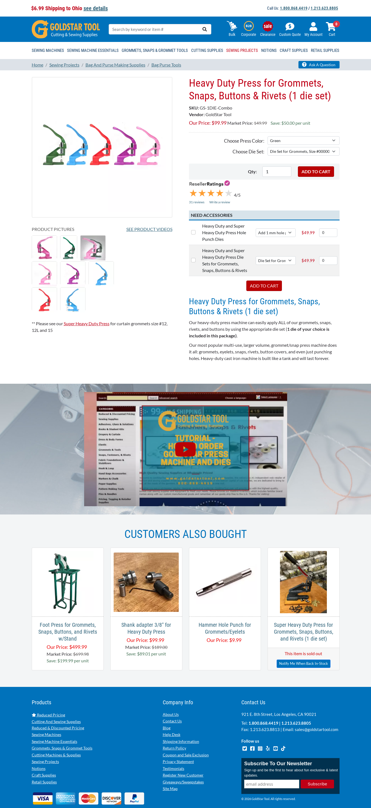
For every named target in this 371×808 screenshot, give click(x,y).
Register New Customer (183, 757)
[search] (204, 29)
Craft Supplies (44, 757)
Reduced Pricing (48, 697)
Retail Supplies (44, 764)
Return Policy (174, 730)
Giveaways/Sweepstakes (183, 764)
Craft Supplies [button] (294, 50)
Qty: (252, 171)
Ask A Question (318, 64)
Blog (166, 710)
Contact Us (172, 703)
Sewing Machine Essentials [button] (93, 50)
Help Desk (171, 716)
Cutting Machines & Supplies (56, 737)
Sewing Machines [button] (48, 50)
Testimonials (173, 750)
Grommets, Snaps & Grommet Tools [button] (155, 50)
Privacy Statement (178, 743)
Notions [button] (269, 50)
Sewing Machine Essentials (54, 723)
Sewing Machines (46, 716)
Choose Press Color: (244, 141)
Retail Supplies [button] (325, 50)
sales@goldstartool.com (316, 711)
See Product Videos (149, 229)
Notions (39, 750)
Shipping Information (181, 723)
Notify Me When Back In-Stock (303, 645)
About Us (171, 696)
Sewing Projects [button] (242, 50)
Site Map (170, 770)
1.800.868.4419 (294, 8)
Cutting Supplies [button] (207, 50)
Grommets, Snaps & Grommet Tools (62, 730)
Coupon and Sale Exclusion (186, 737)
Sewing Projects (45, 743)
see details (96, 8)
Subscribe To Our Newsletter (278, 745)
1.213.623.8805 (324, 8)
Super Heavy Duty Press (87, 323)
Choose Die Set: (248, 151)
